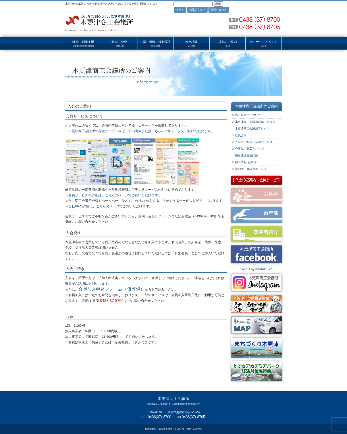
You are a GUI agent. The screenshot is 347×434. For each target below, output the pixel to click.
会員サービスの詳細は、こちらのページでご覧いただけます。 (114, 195)
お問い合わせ (219, 9)
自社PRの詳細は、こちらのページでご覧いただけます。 (110, 206)
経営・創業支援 (83, 44)
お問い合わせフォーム (154, 216)
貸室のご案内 (227, 44)
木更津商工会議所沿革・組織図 (255, 121)
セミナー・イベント (263, 44)
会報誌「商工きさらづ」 (251, 148)
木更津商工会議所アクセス (252, 128)
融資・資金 (119, 44)
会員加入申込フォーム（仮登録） (111, 289)
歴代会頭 (241, 135)
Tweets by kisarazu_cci (256, 269)
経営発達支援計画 (246, 155)
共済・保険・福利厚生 (155, 44)
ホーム (180, 9)
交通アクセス (197, 9)
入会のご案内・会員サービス (253, 142)
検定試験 (191, 44)
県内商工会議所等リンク (251, 169)
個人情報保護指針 (246, 162)
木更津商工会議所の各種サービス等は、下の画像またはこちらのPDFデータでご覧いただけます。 (141, 131)
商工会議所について (248, 115)
